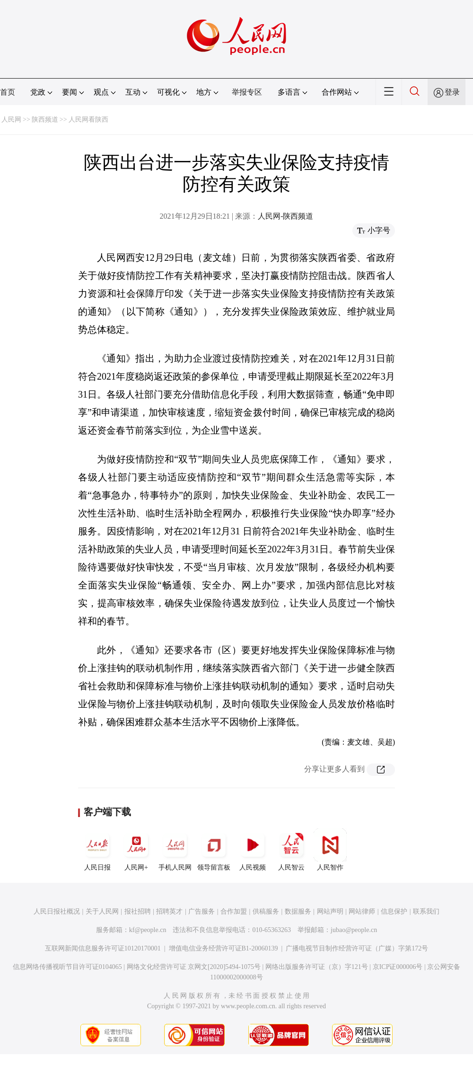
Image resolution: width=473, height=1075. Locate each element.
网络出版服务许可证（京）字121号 (316, 966)
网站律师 (362, 911)
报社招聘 (137, 911)
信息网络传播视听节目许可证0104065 (67, 966)
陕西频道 (45, 119)
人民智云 (291, 849)
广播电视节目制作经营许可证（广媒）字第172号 (357, 948)
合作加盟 (233, 911)
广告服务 (201, 911)
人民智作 (330, 849)
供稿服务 (266, 911)
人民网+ (136, 849)
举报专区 (247, 92)
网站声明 (330, 911)
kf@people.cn (147, 929)
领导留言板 (213, 849)
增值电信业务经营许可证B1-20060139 (223, 948)
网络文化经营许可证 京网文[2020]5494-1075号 (194, 966)
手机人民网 (175, 849)
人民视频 (252, 849)
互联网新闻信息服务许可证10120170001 (103, 948)
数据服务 (298, 911)
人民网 (11, 119)
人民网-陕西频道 (285, 216)
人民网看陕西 (88, 119)
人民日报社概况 (57, 911)
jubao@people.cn (354, 929)
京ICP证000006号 (398, 966)
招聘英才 (169, 911)
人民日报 (97, 849)
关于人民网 (102, 911)
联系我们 (426, 911)
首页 (7, 92)
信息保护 (394, 911)
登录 (452, 92)
